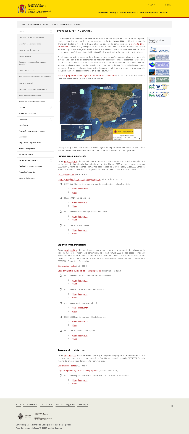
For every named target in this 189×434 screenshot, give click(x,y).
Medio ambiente (128, 12)
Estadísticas (23, 125)
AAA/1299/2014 (70, 161)
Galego (150, 4)
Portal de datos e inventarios (30, 95)
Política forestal (25, 56)
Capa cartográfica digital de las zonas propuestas (79, 179)
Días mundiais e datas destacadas (32, 102)
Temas (53, 24)
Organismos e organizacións (30, 143)
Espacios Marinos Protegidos (70, 24)
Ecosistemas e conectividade (30, 44)
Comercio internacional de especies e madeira (33, 63)
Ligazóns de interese (27, 178)
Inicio (18, 404)
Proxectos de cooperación (29, 160)
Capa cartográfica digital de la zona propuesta (78, 370)
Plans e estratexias (26, 154)
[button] (137, 12)
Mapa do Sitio (46, 404)
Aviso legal (82, 404)
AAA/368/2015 (70, 355)
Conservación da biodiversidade (31, 37)
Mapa (74, 192)
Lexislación (23, 137)
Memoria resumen (80, 188)
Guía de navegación (65, 404)
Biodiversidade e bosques (38, 24)
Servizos (164, 12)
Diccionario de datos (67, 174)
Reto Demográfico (149, 12)
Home (22, 24)
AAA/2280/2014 (70, 250)
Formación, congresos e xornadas (32, 131)
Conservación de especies (29, 50)
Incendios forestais (26, 83)
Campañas (23, 119)
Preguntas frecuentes (27, 172)
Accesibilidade (30, 404)
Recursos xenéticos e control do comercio (35, 76)
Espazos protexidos (26, 70)
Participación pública (27, 148)
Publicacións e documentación (30, 166)
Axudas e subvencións (27, 113)
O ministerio (102, 12)
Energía (114, 12)
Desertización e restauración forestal (33, 89)
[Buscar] (166, 5)
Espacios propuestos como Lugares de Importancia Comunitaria (87, 75)
